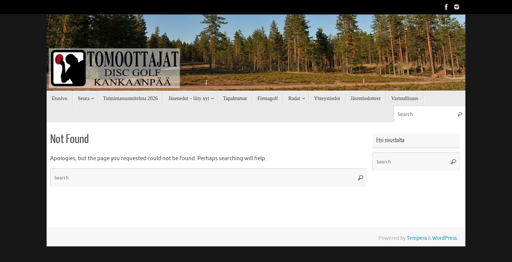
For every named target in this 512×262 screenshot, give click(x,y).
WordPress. (445, 238)
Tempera (417, 238)
